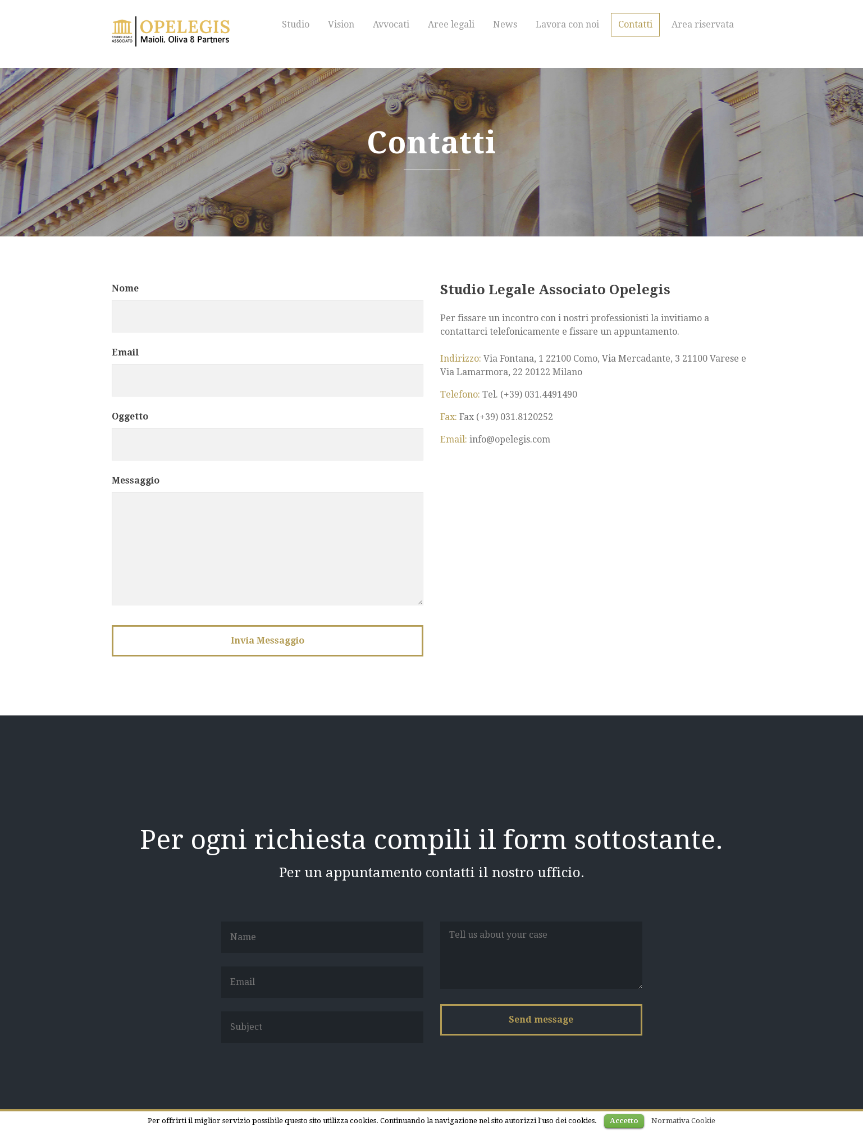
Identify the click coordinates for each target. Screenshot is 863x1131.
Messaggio (135, 480)
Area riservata (703, 24)
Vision (341, 24)
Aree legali (451, 24)
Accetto (624, 1120)
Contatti (635, 24)
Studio (295, 24)
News (505, 24)
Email (125, 352)
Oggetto (130, 416)
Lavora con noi (567, 24)
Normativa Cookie (683, 1120)
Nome (125, 288)
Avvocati (391, 24)
